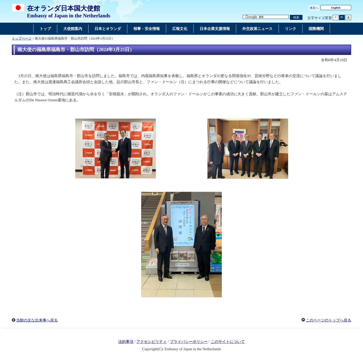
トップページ (22, 38)
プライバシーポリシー (189, 342)
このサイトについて (228, 342)
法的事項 (125, 342)
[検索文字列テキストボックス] (266, 17)
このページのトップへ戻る (328, 320)
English (336, 7)
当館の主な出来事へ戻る (37, 320)
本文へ (314, 7)
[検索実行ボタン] (296, 17)
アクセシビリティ (151, 342)
